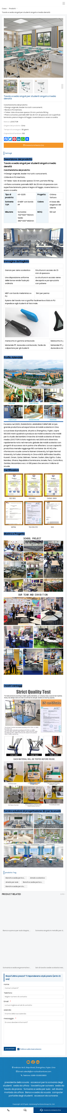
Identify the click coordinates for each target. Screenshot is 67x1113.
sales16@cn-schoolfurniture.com (37, 1071)
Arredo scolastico (37, 878)
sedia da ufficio (21, 1085)
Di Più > (62, 894)
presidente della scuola (17, 1082)
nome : (7, 984)
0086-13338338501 (38, 1075)
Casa (4, 8)
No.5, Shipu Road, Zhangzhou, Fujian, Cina (38, 1067)
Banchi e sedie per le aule (33, 882)
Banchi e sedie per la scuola (16, 878)
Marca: (7, 122)
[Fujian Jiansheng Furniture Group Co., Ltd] (12, 3)
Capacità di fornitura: (13, 133)
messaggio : (10, 1019)
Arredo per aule (12, 882)
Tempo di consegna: (12, 129)
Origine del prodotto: (12, 125)
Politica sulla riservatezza (30, 1049)
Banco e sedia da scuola (38, 1092)
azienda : (8, 1010)
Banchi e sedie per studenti (16, 886)
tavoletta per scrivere (42, 1085)
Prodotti (12, 8)
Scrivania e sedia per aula (37, 1089)
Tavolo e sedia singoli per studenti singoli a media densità (26, 12)
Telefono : (8, 993)
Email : (7, 1002)
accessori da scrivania (46, 1095)
